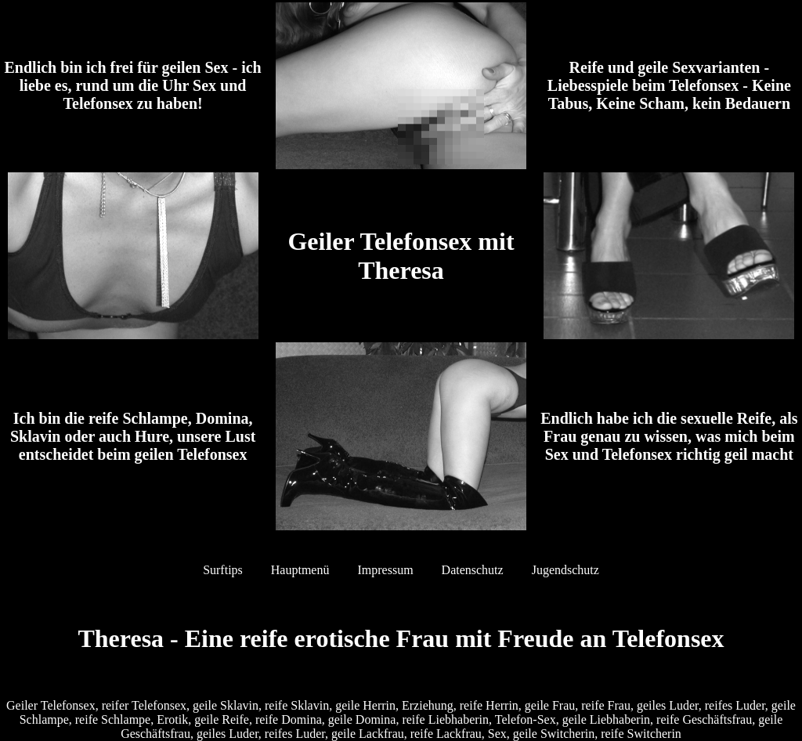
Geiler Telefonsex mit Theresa (400, 255)
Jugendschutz (565, 570)
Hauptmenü (300, 570)
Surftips (223, 570)
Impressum (385, 570)
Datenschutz (473, 570)
